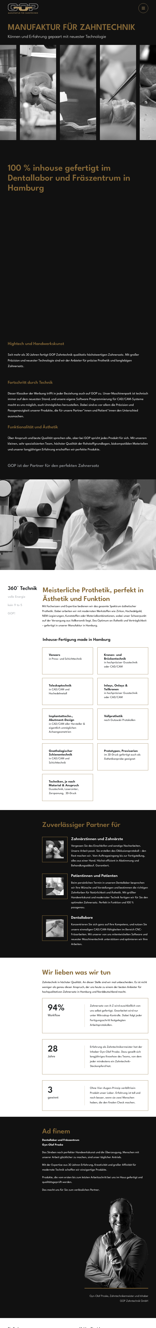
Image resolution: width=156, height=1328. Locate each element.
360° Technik (16, 588)
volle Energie (16, 597)
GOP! (11, 613)
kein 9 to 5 (15, 605)
